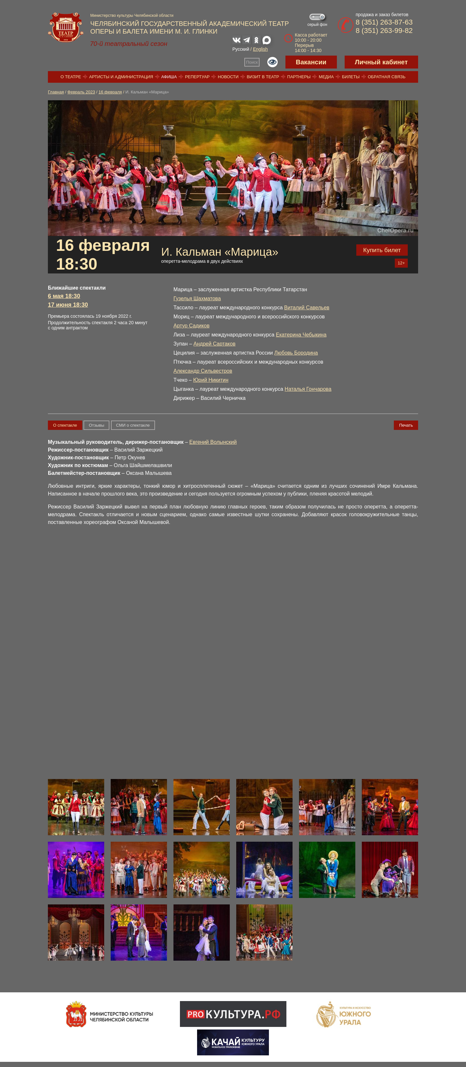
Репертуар (197, 76)
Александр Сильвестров (202, 371)
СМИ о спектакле (133, 425)
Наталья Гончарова (308, 389)
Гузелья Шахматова (197, 298)
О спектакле (65, 425)
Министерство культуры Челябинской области (131, 15)
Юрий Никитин (210, 380)
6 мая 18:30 (64, 296)
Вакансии (311, 62)
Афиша (169, 76)
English (260, 49)
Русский (240, 49)
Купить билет (382, 250)
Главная (56, 92)
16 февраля (110, 92)
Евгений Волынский (213, 442)
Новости (228, 76)
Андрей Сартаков (215, 344)
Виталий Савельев (306, 307)
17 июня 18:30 (68, 305)
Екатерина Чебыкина (301, 334)
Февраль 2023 (81, 92)
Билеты (351, 76)
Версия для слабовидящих (272, 62)
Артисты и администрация (121, 76)
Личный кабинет (381, 62)
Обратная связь (386, 76)
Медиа (326, 76)
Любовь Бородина (296, 353)
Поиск (252, 62)
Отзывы (96, 425)
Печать (406, 425)
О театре (71, 76)
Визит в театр (263, 76)
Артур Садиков (191, 325)
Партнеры (299, 76)
